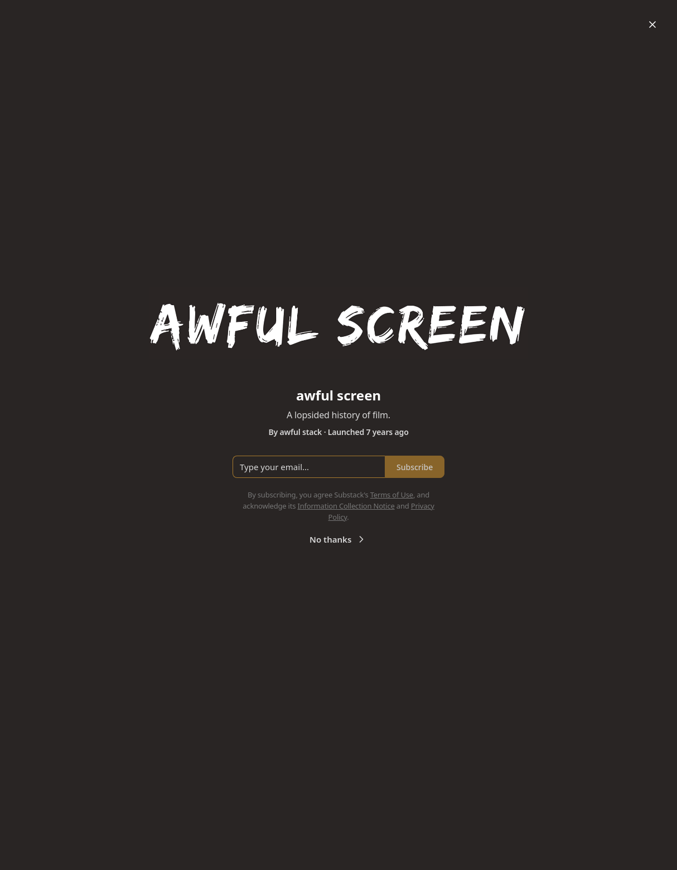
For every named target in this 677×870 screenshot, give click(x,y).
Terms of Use (391, 495)
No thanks (338, 539)
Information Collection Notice (345, 506)
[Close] (652, 24)
